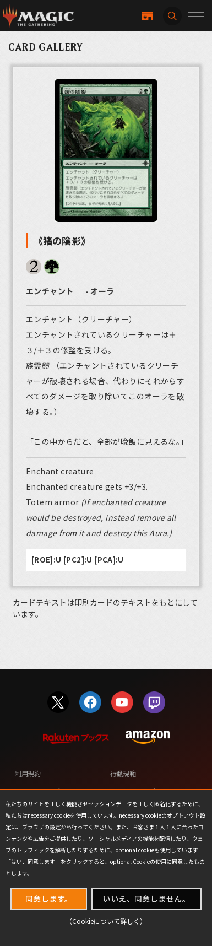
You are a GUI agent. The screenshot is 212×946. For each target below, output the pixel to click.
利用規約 (28, 774)
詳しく (130, 921)
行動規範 (123, 774)
